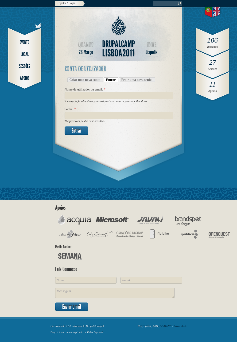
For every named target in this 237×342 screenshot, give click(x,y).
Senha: (70, 109)
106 (212, 40)
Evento (24, 42)
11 (212, 84)
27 (212, 62)
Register (61, 3)
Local (25, 54)
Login (72, 3)
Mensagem (115, 293)
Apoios (24, 78)
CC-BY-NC (165, 326)
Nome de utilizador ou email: (85, 89)
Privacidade (180, 326)
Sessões (24, 66)
